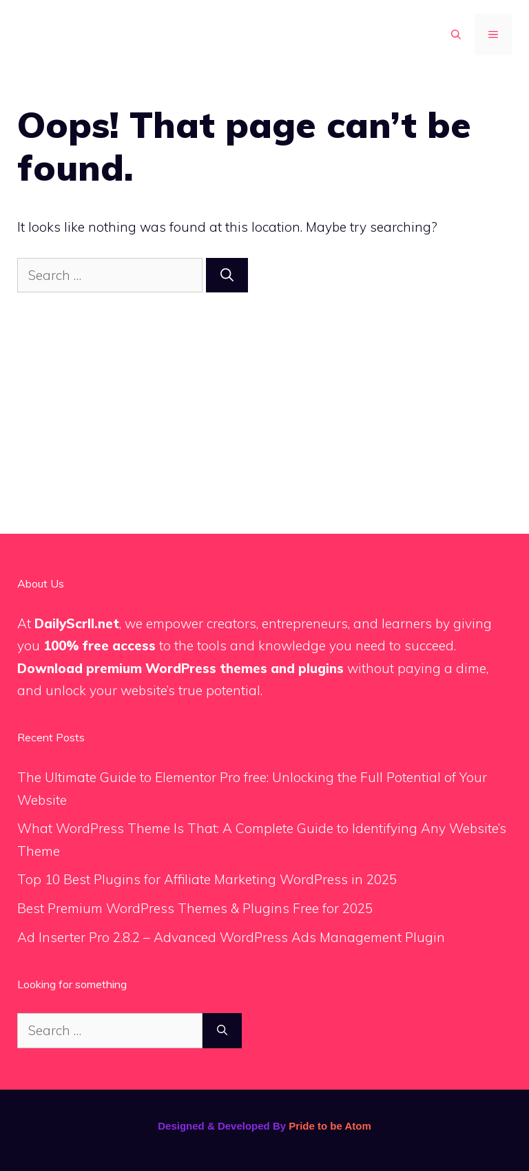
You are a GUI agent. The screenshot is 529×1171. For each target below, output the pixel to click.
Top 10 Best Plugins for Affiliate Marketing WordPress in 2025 (207, 879)
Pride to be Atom (330, 1126)
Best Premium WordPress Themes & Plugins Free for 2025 (195, 908)
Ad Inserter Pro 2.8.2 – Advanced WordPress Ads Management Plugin (231, 937)
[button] (456, 34)
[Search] (227, 275)
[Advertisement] (264, 395)
